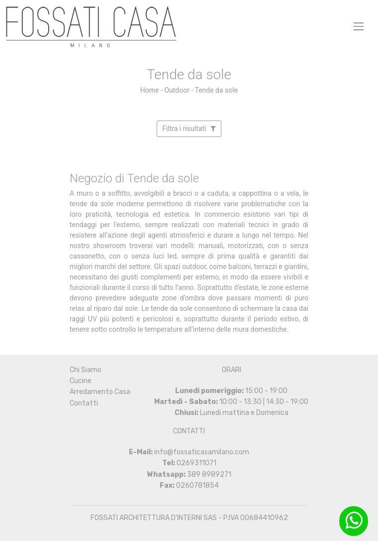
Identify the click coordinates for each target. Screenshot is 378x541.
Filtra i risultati (189, 129)
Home (149, 90)
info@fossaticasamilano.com (201, 452)
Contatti (84, 403)
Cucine (81, 381)
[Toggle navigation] (359, 26)
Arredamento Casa (100, 392)
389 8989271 (209, 474)
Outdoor (176, 90)
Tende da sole (216, 90)
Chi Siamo (85, 370)
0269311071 (196, 463)
